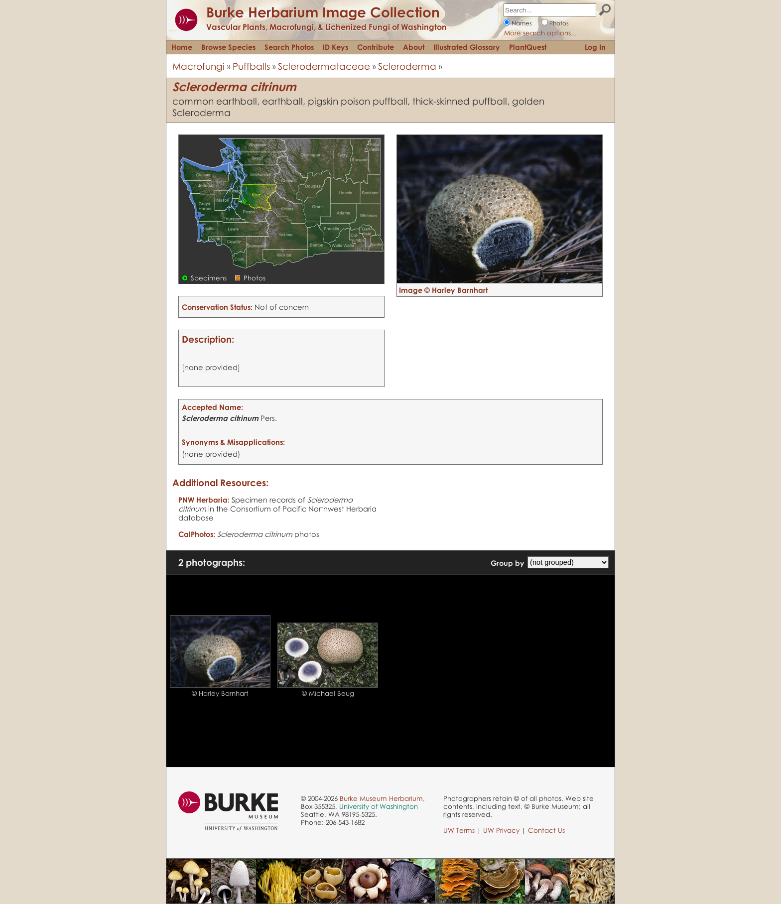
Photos (559, 23)
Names (522, 23)
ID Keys (335, 46)
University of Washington (378, 806)
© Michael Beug (328, 693)
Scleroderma (407, 66)
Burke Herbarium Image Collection (323, 11)
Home (181, 46)
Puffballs (251, 66)
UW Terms (459, 830)
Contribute (375, 46)
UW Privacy (501, 830)
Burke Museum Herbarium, (382, 798)
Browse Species (228, 46)
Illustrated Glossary (466, 46)
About (413, 46)
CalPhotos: (196, 533)
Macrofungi (198, 66)
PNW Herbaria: (204, 499)
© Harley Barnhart (220, 693)
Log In (595, 46)
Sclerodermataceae (324, 66)
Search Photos (289, 46)
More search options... (540, 33)
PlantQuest (527, 46)
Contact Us (546, 830)
